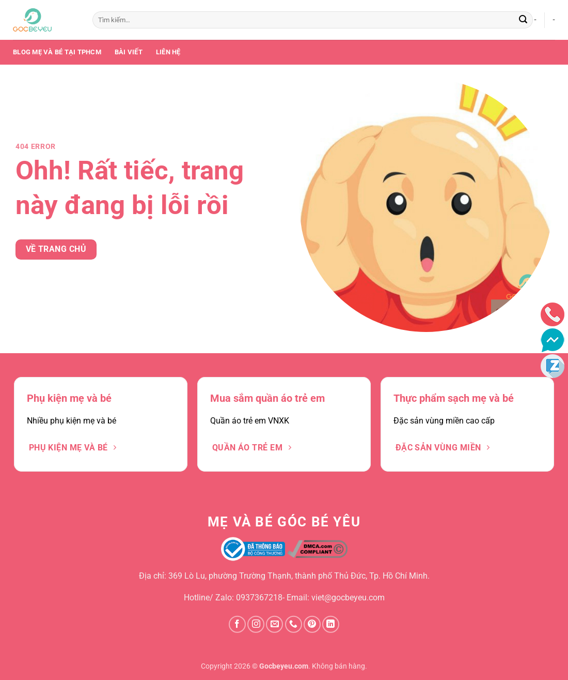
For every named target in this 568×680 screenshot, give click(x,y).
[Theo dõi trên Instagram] (255, 624)
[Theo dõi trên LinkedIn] (330, 624)
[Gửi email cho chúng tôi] (274, 624)
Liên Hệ (168, 52)
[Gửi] (523, 20)
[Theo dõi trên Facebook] (237, 624)
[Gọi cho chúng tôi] (293, 624)
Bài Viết (129, 52)
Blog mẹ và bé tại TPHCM (57, 52)
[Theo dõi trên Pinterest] (312, 624)
